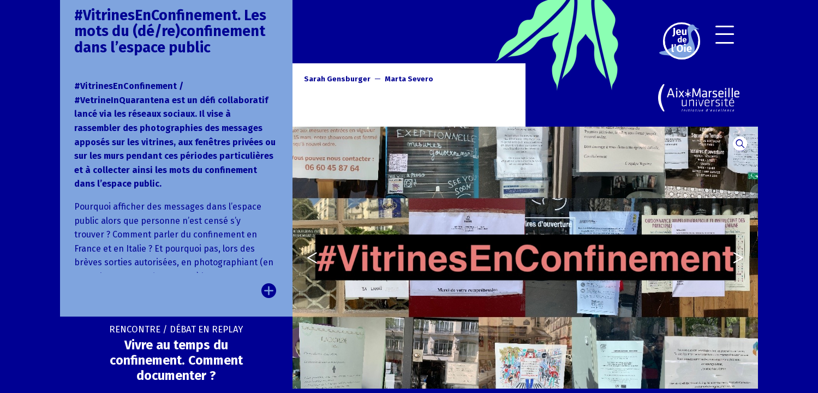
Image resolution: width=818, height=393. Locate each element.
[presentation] (306, 257)
